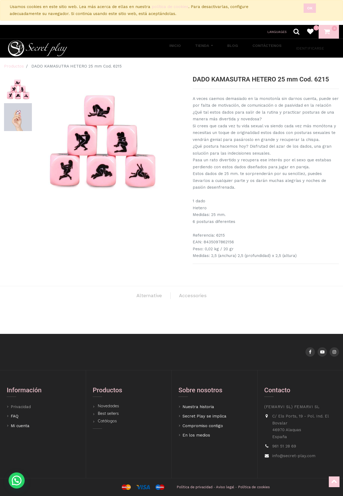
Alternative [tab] (141, 297)
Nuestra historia (198, 406)
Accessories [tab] (200, 297)
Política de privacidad (194, 487)
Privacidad (21, 406)
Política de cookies (254, 487)
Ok (309, 8)
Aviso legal (225, 487)
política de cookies (170, 6)
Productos (14, 66)
